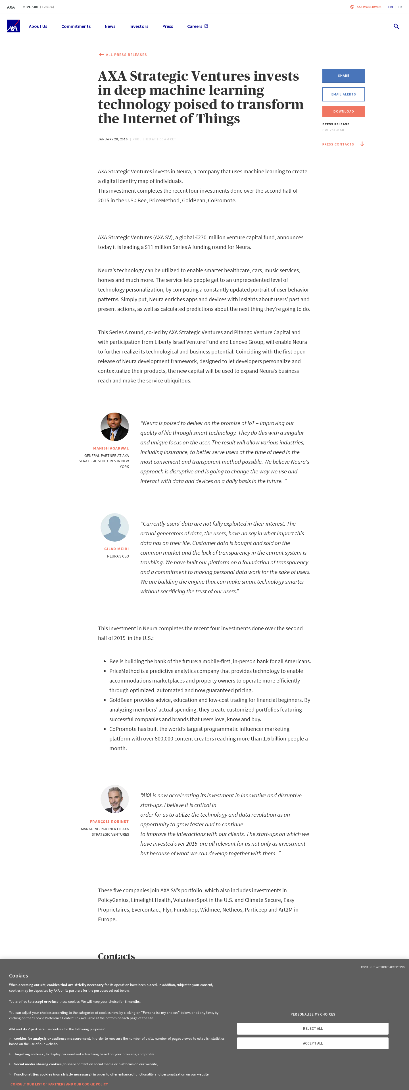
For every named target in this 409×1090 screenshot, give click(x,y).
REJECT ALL (312, 1028)
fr (400, 6)
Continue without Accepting (383, 967)
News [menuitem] (110, 26)
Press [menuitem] (167, 26)
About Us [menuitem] (38, 26)
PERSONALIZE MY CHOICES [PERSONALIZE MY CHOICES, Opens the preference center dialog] (313, 1014)
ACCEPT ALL (313, 1043)
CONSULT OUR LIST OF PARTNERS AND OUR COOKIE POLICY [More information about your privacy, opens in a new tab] (59, 1084)
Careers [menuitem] (197, 26)
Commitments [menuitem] (76, 26)
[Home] (13, 26)
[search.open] (396, 26)
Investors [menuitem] (139, 26)
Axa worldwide (369, 7)
